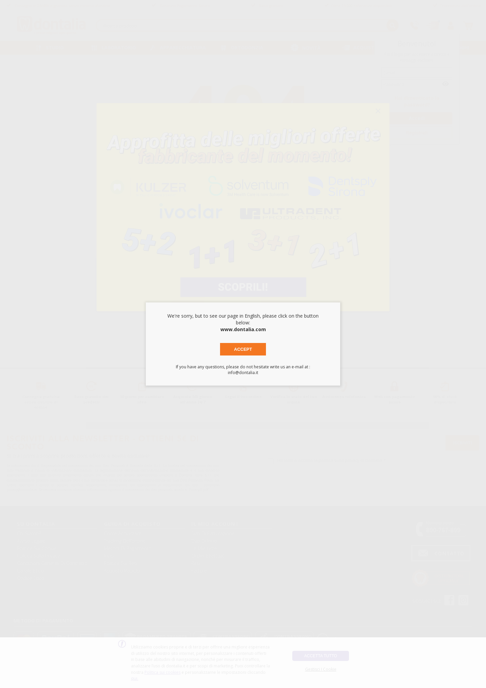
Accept (243, 349)
